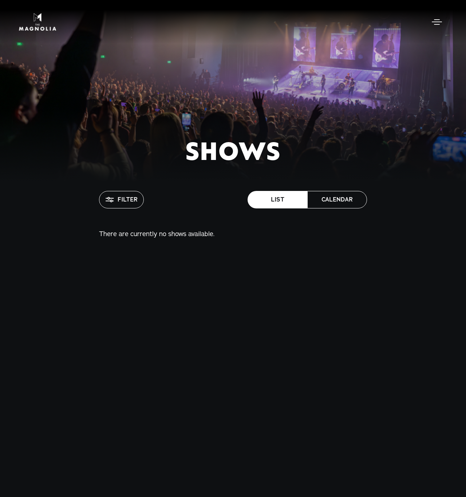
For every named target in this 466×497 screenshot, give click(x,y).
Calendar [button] (337, 199)
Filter (121, 199)
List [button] (277, 199)
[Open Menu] (437, 22)
